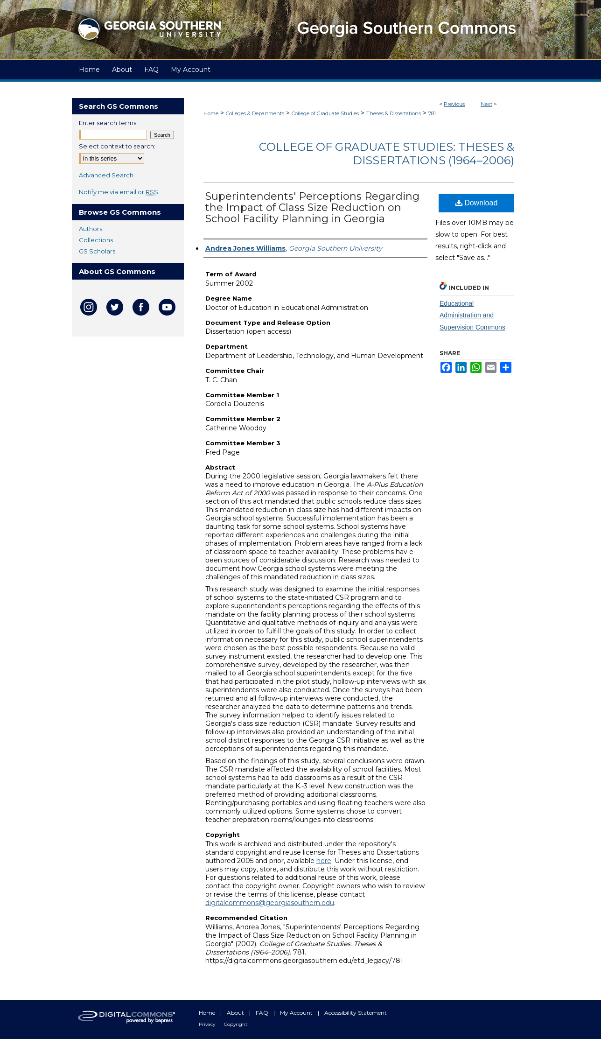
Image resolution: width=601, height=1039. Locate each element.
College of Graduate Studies (325, 113)
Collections (96, 240)
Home (210, 113)
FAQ (263, 1012)
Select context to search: (117, 146)
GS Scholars (97, 251)
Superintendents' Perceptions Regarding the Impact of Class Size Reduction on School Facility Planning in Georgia (312, 207)
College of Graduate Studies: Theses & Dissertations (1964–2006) (386, 153)
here (323, 860)
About (236, 1012)
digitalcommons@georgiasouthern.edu (269, 903)
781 (432, 113)
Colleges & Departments (255, 113)
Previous (454, 104)
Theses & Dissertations (393, 113)
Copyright (235, 1024)
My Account (297, 1012)
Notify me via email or (118, 192)
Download (476, 203)
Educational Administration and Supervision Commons (472, 315)
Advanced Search (106, 175)
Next (486, 104)
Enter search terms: (108, 122)
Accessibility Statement (355, 1012)
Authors (90, 228)
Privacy (208, 1024)
